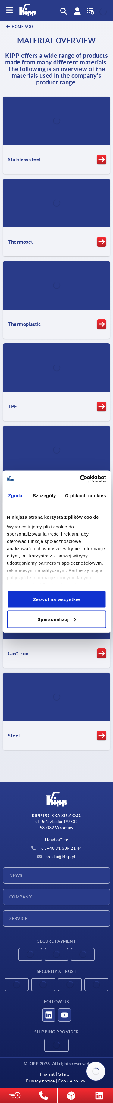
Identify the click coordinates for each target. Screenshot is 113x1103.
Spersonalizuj (56, 619)
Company (20, 897)
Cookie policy (72, 1081)
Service (18, 918)
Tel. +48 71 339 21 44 (56, 848)
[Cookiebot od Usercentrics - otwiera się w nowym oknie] (80, 479)
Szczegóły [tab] (44, 495)
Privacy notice (40, 1081)
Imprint (47, 1074)
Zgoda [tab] (15, 495)
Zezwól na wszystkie (56, 599)
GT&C (64, 1074)
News (16, 875)
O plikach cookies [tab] (85, 495)
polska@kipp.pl (56, 856)
